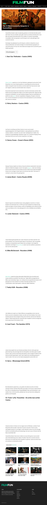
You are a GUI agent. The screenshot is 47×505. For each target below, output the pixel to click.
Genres (25, 6)
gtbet (14, 96)
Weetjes (21, 6)
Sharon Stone (19, 244)
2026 (9, 6)
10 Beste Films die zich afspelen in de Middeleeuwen (36, 465)
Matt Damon (8, 276)
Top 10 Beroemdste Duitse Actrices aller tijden (10, 465)
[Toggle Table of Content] (16, 52)
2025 (6, 6)
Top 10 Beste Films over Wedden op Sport (35, 455)
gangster (30, 167)
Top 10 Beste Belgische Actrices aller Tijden (9, 475)
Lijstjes (12, 6)
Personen (34, 6)
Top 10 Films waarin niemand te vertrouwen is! (23, 455)
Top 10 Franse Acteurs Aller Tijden (23, 465)
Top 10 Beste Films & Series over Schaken (10, 455)
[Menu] (2, 6)
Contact (39, 6)
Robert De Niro (8, 82)
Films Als (29, 6)
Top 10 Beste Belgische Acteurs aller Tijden (22, 475)
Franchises (16, 6)
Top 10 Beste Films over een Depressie (36, 475)
